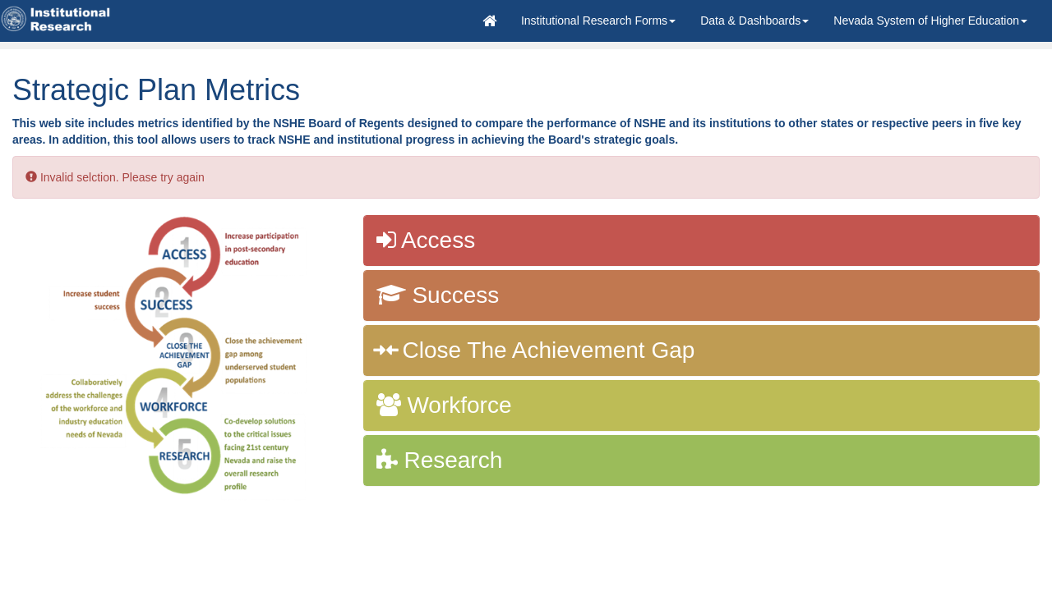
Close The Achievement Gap (535, 350)
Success (438, 295)
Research (439, 460)
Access (425, 240)
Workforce (444, 405)
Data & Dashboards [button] (754, 20)
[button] (598, 20)
